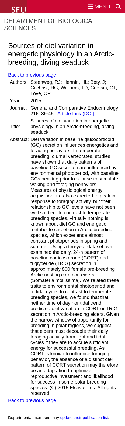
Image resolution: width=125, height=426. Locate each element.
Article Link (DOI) (75, 113)
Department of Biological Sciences (49, 24)
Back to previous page (32, 75)
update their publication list (84, 417)
